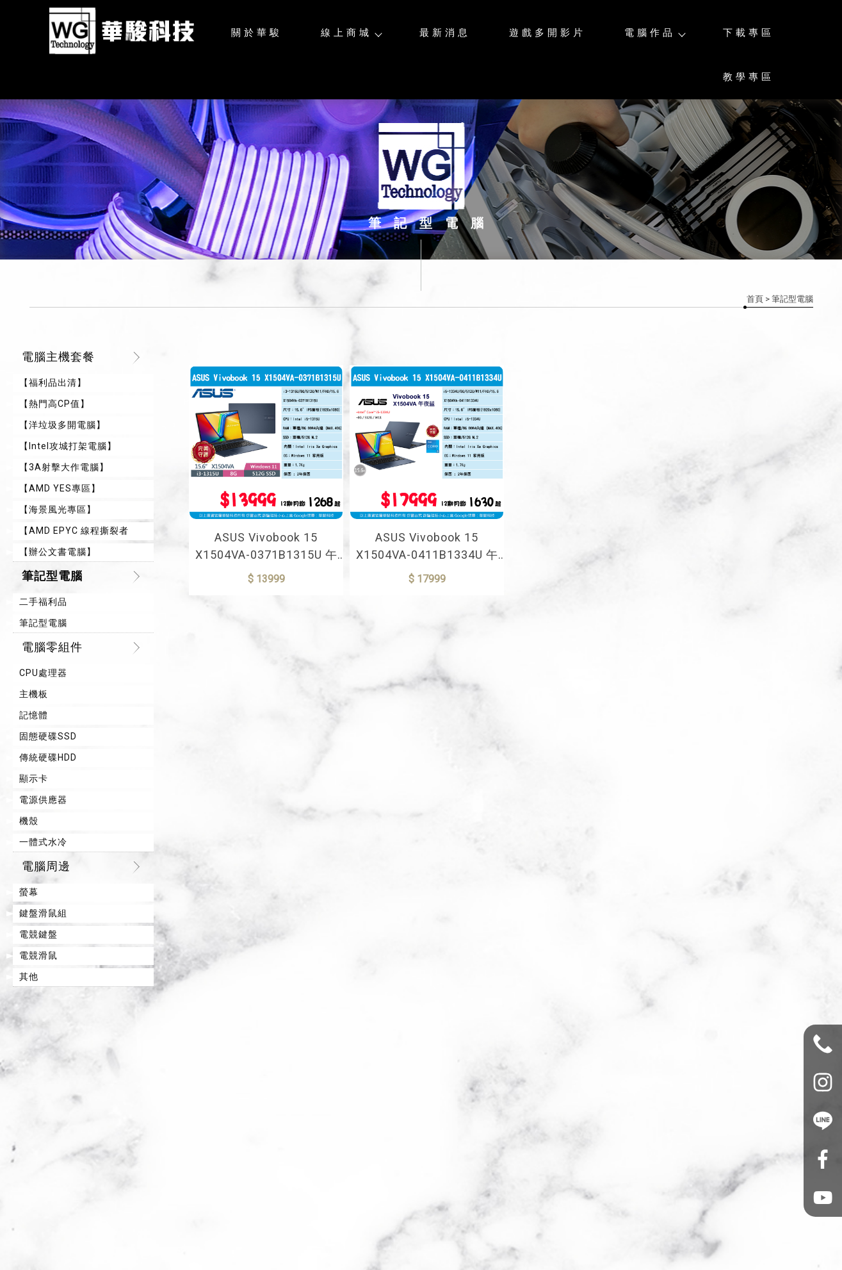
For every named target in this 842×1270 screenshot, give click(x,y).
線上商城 (351, 32)
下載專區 (748, 32)
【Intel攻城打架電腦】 (68, 446)
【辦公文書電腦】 (57, 552)
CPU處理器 (43, 673)
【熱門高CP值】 (54, 404)
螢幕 (28, 892)
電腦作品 (654, 32)
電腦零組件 (52, 647)
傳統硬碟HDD (48, 757)
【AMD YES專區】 (60, 488)
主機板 (33, 694)
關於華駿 (256, 32)
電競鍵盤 (38, 934)
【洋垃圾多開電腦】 (62, 425)
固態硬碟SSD (48, 736)
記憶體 (33, 715)
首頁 (755, 299)
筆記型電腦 (52, 575)
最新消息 (445, 32)
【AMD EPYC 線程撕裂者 (74, 530)
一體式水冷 (43, 842)
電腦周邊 (46, 866)
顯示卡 (33, 778)
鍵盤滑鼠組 (43, 913)
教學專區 (748, 77)
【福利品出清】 (52, 382)
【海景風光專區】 (57, 509)
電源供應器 (43, 800)
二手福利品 (43, 602)
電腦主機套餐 (58, 356)
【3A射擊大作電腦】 (64, 467)
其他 (28, 976)
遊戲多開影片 (547, 32)
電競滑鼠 (38, 955)
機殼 (28, 821)
